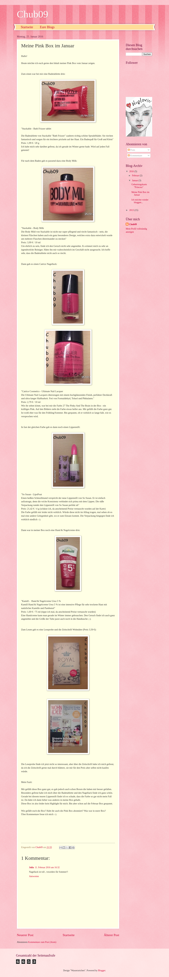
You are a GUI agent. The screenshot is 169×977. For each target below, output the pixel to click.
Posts (131, 150)
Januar (135, 180)
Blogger (101, 970)
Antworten (34, 876)
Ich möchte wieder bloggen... (139, 201)
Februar (136, 175)
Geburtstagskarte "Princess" (139, 185)
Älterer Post (111, 935)
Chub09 (32, 14)
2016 (131, 171)
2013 (131, 210)
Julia (31, 867)
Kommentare (135, 155)
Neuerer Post (25, 935)
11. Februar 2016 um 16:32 (47, 867)
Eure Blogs (47, 27)
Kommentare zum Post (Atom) (42, 942)
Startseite (27, 27)
